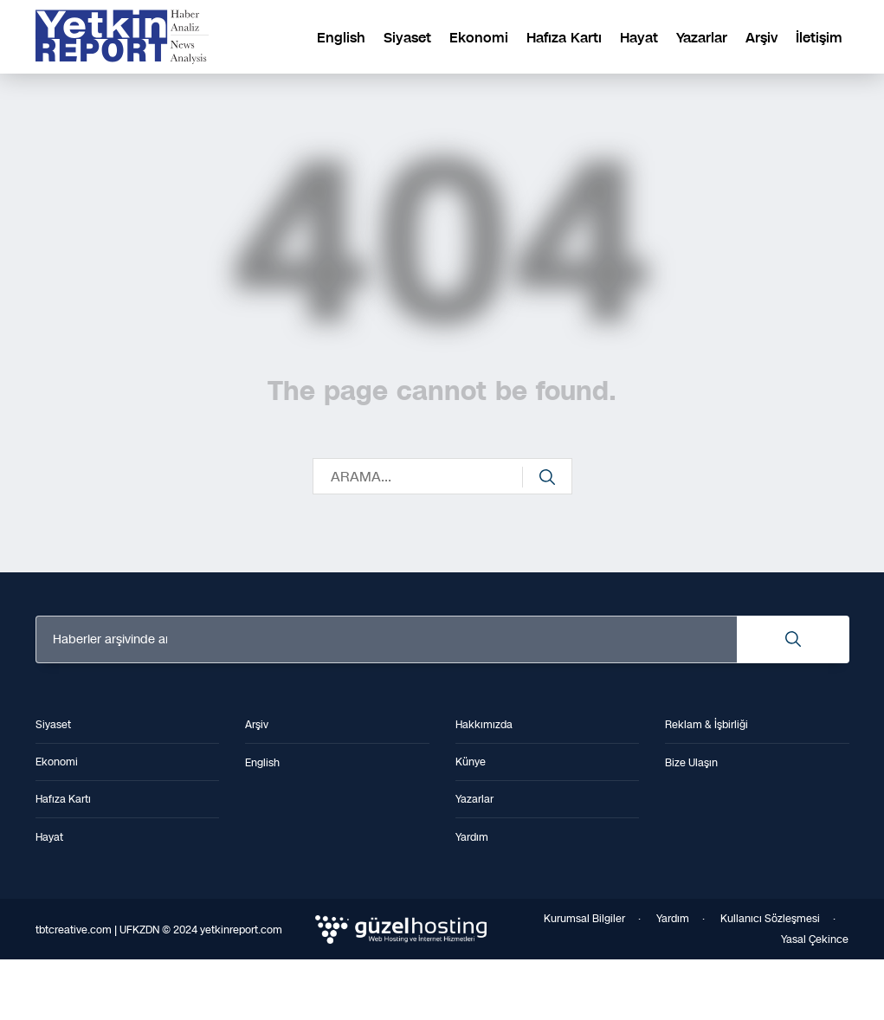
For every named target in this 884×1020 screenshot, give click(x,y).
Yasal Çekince (815, 939)
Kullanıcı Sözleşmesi (770, 919)
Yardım (672, 919)
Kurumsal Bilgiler (584, 919)
